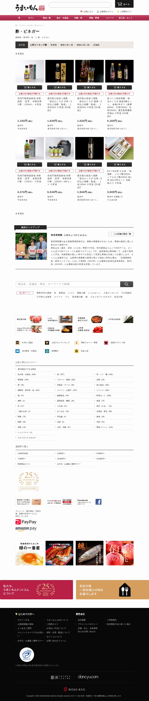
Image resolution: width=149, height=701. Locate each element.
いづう (71, 293)
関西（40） (22, 422)
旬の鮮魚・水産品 (29, 351)
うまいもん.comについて (57, 620)
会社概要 (82, 620)
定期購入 (55, 351)
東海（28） (101, 417)
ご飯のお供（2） (24, 411)
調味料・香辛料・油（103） (29, 390)
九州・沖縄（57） (64, 427)
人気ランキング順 (38, 45)
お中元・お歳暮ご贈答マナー (69, 464)
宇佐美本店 (22, 129)
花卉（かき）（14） (104, 406)
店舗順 (96, 45)
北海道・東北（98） (104, 411)
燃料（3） (22, 401)
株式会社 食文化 (77, 689)
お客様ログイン (107, 11)
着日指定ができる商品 (27, 369)
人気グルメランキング (60, 343)
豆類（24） (101, 380)
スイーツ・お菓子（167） (67, 390)
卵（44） (21, 385)
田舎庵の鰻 (77, 297)
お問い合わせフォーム (56, 641)
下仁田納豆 (126, 293)
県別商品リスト (24, 464)
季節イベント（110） (105, 427)
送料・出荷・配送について (58, 632)
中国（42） (101, 422)
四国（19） (22, 427)
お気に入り (88, 11)
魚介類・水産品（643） (27, 374)
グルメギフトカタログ (101, 297)
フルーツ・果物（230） (66, 380)
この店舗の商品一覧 (122, 234)
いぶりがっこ (94, 293)
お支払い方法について (56, 628)
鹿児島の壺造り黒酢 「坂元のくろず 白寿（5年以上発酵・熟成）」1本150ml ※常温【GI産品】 (89, 181)
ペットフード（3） (25, 432)
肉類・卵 (78, 18)
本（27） (21, 406)
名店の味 (118, 297)
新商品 (62, 293)
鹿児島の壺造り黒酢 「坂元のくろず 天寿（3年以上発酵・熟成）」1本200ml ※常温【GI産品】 (59, 104)
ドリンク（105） (103, 390)
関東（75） (22, 417)
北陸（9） (61, 422)
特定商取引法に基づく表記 (118, 624)
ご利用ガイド (126, 11)
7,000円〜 (22, 459)
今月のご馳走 (27, 343)
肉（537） (61, 374)
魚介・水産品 (62, 18)
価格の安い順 (66, 45)
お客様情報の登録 (25, 624)
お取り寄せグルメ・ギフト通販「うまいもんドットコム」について (36, 589)
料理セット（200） (104, 395)
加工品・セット (125, 18)
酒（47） (21, 395)
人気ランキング (111, 293)
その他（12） (62, 406)
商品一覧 (47, 18)
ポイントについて (54, 637)
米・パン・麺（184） (105, 374)
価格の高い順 (83, 45)
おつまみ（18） (63, 411)
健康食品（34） (63, 395)
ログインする (23, 620)
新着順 (54, 45)
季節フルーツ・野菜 (89, 343)
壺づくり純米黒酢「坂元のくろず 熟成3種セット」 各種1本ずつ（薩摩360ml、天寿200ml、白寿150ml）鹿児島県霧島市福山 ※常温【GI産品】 (119, 107)
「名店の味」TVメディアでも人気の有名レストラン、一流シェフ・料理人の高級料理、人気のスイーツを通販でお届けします (112, 589)
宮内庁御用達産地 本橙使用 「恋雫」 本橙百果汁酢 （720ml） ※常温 (29, 178)
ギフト (31, 18)
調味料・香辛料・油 (24, 37)
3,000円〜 (61, 453)
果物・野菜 (94, 18)
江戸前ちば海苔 (44, 297)
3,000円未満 (23, 453)
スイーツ (110, 18)
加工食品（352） (103, 385)
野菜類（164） (24, 380)
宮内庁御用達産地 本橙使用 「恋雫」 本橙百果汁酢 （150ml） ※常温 (29, 101)
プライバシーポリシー (88, 624)
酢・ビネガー (44, 37)
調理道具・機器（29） (66, 401)
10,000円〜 (61, 459)
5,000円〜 (100, 453)
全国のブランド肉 (118, 343)
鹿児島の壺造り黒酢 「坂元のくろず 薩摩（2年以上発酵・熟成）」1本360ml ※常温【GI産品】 (89, 104)
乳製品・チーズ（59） (66, 385)
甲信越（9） (62, 417)
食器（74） (101, 401)
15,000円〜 (101, 459)
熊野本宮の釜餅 (44, 293)
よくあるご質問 (24, 628)
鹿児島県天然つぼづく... (58, 129)
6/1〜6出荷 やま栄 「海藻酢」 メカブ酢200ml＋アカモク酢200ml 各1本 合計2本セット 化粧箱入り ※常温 (119, 177)
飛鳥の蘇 (81, 293)
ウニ (67, 297)
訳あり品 (84, 351)
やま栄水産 (112, 200)
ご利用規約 (112, 620)
